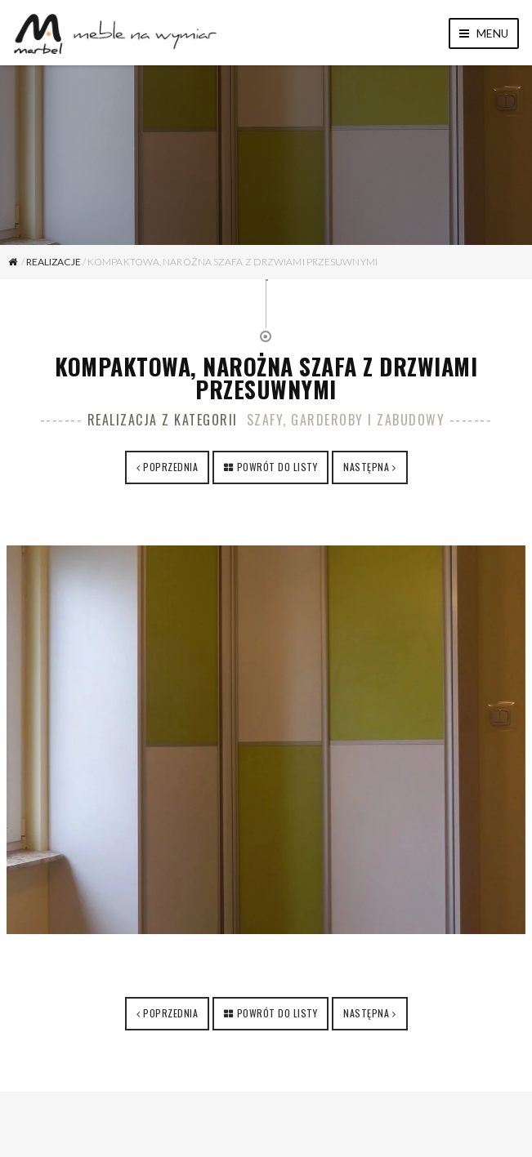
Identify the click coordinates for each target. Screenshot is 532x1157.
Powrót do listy (277, 467)
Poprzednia (170, 467)
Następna (366, 467)
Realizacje (53, 262)
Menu (483, 33)
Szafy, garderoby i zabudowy (346, 419)
